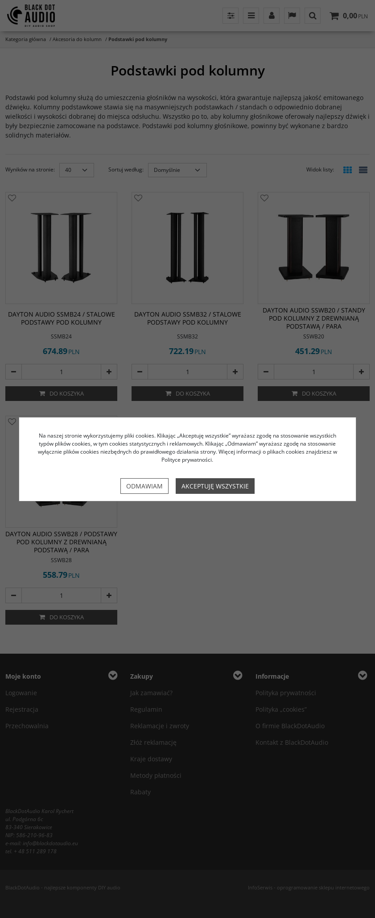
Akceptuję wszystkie (215, 486)
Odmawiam (144, 486)
